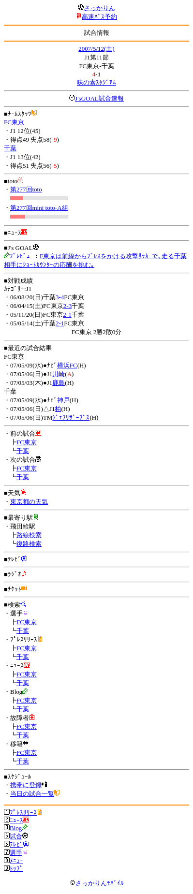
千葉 (10, 148)
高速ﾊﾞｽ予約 (99, 16)
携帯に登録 (26, 785)
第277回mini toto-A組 (39, 207)
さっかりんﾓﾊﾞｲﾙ (97, 883)
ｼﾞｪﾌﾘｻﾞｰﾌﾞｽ (70, 417)
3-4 (60, 297)
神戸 (63, 400)
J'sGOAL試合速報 (99, 98)
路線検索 (29, 535)
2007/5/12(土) (96, 48)
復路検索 (29, 543)
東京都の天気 (29, 501)
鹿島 (58, 382)
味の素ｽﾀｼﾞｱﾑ (96, 82)
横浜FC (67, 365)
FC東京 (14, 122)
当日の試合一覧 (32, 793)
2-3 (67, 305)
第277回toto (26, 189)
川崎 (58, 374)
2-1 (67, 314)
